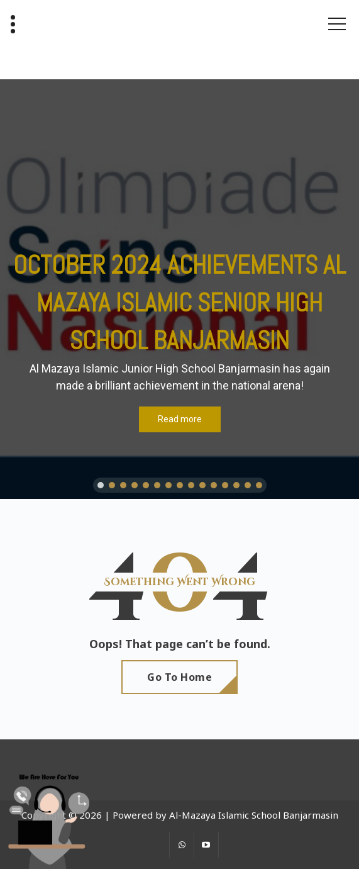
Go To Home (179, 677)
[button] (100, 485)
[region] (179, 289)
